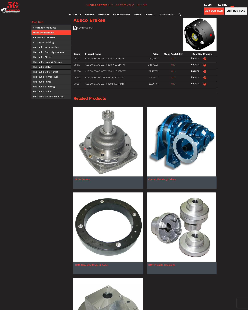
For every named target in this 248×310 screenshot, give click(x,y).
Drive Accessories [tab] (43, 32)
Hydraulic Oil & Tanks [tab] (45, 71)
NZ (138, 5)
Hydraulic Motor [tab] (42, 67)
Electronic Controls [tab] (44, 37)
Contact (150, 14)
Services (104, 14)
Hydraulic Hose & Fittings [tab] (47, 62)
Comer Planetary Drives (162, 179)
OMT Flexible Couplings (161, 265)
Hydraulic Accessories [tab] (46, 47)
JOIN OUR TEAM (236, 11)
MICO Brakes (82, 179)
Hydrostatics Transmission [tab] (48, 96)
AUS (145, 5)
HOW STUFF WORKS (124, 5)
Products (74, 14)
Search (179, 14)
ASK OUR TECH (214, 11)
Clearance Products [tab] (44, 27)
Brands (90, 14)
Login (207, 4)
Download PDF (85, 27)
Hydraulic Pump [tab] (42, 81)
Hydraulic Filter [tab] (42, 57)
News (137, 14)
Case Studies (121, 14)
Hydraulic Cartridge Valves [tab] (48, 52)
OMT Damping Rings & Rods (91, 265)
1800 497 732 (98, 4)
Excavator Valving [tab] (43, 42)
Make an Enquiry (195, 58)
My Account (167, 14)
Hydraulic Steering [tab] (44, 86)
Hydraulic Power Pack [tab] (46, 76)
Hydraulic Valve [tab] (42, 91)
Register (222, 4)
